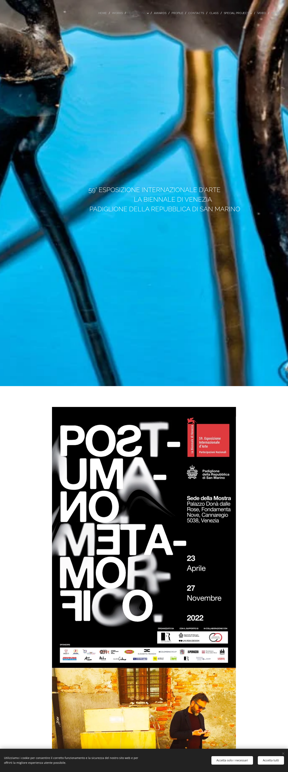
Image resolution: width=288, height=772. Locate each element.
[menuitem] (104, 13)
